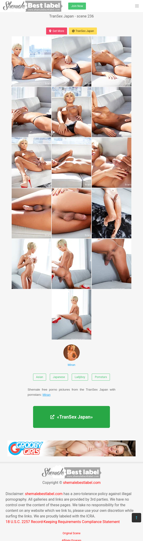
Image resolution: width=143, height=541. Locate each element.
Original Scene (72, 533)
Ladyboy (80, 377)
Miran (71, 355)
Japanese (59, 377)
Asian (39, 377)
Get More (56, 31)
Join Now (77, 6)
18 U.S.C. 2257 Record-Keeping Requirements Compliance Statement (63, 522)
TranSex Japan (83, 31)
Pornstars (101, 377)
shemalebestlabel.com (82, 482)
